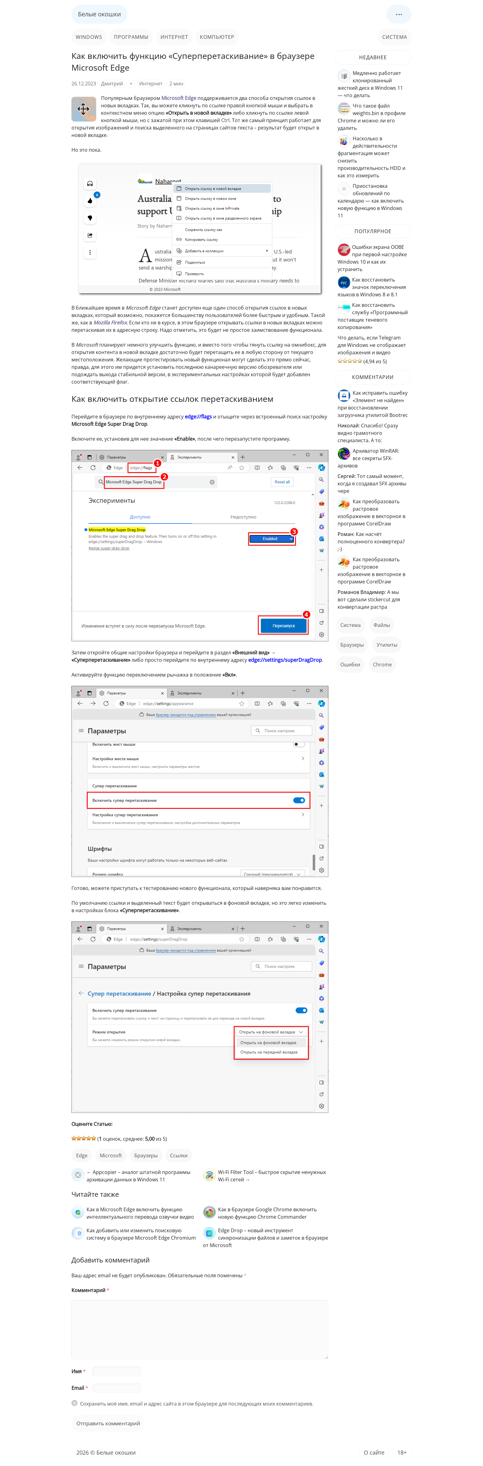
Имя (78, 1371)
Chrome (382, 664)
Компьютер (217, 37)
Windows (89, 37)
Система (394, 37)
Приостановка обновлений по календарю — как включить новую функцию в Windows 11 (371, 201)
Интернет (174, 37)
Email (79, 1388)
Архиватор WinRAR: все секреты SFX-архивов (368, 458)
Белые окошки (99, 14)
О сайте (374, 1452)
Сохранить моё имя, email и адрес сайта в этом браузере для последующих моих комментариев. (196, 1403)
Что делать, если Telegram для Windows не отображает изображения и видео (372, 345)
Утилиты (387, 644)
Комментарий (90, 1290)
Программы (131, 37)
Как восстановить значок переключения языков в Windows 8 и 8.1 (372, 287)
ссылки (179, 1155)
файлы (382, 625)
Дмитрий (112, 83)
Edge (81, 1155)
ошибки (350, 664)
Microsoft (111, 1155)
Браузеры (146, 1155)
